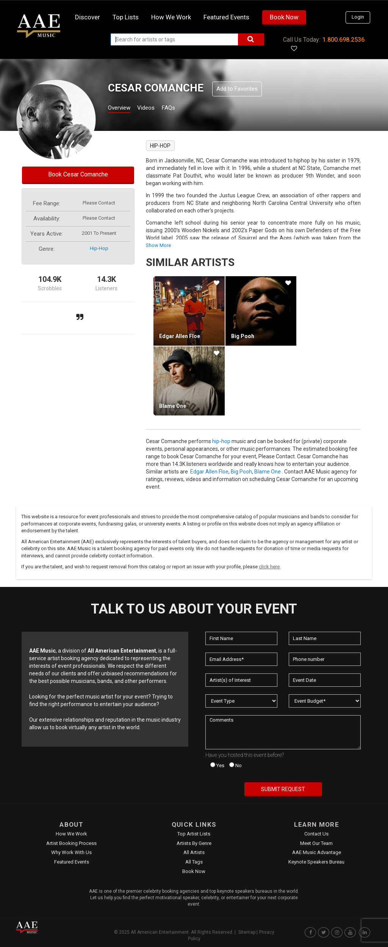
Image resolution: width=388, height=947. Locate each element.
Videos (155, 109)
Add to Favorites (237, 88)
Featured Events (226, 17)
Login (358, 17)
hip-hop (99, 248)
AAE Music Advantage (316, 852)
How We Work (71, 834)
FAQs (182, 109)
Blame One (172, 406)
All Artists (194, 852)
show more (158, 245)
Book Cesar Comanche (78, 174)
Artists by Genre (194, 843)
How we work (171, 17)
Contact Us (316, 834)
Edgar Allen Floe (179, 336)
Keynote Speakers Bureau (316, 862)
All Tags (194, 862)
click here (269, 566)
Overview (122, 109)
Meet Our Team (316, 843)
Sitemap (246, 932)
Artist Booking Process (71, 843)
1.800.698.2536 (343, 39)
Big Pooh (242, 336)
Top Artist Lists (193, 834)
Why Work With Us (71, 852)
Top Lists (126, 17)
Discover (87, 17)
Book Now (284, 17)
